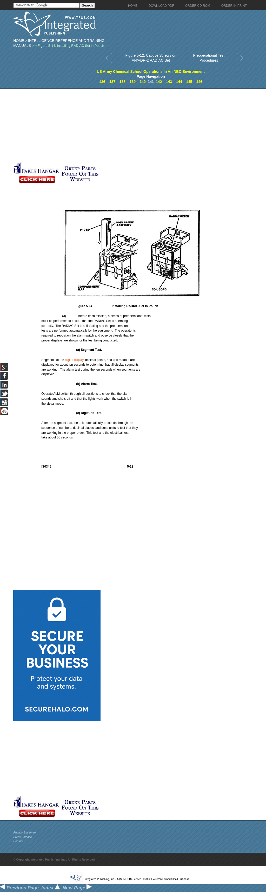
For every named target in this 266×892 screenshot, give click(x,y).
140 (143, 82)
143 (169, 82)
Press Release (22, 836)
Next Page (77, 887)
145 (189, 82)
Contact (18, 841)
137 (112, 82)
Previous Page (19, 887)
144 (179, 82)
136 (102, 82)
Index (50, 887)
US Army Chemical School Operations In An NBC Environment (151, 71)
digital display (74, 360)
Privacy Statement (24, 832)
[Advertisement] (123, 125)
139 (133, 82)
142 (159, 82)
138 (122, 82)
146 (199, 82)
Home (18, 40)
